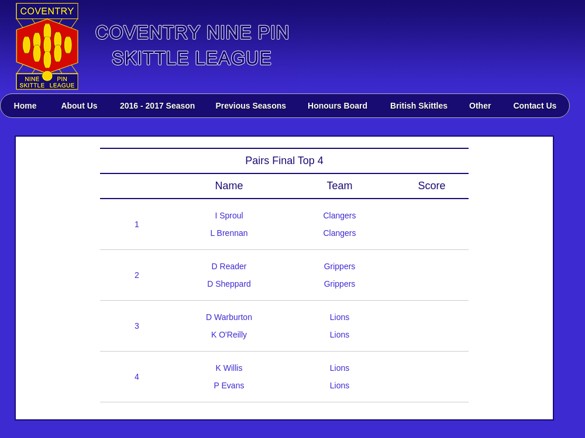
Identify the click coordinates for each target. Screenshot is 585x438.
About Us (79, 105)
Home (25, 105)
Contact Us (534, 105)
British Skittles (419, 105)
